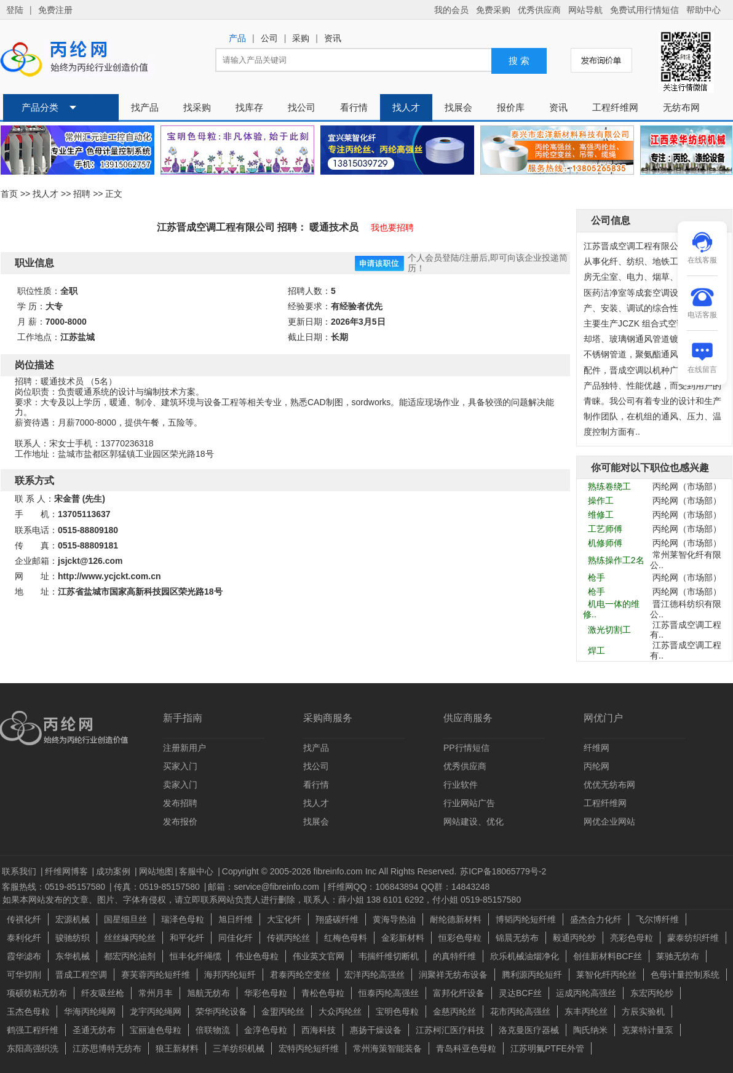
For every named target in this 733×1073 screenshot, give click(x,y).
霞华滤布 (24, 956)
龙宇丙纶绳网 (155, 1011)
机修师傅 (605, 543)
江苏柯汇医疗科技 (450, 1030)
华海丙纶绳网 (90, 1011)
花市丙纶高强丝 (520, 1011)
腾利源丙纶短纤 (532, 975)
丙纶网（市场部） (686, 486)
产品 (237, 38)
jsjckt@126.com (90, 561)
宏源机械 (72, 919)
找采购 (197, 108)
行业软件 (460, 785)
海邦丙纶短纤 (230, 975)
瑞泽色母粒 (182, 919)
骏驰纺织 (72, 938)
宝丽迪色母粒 (155, 1030)
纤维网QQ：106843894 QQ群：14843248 (409, 887)
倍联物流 (213, 1030)
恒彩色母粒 (459, 938)
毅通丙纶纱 (574, 938)
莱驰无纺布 (677, 956)
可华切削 (24, 975)
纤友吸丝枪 (102, 993)
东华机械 (72, 956)
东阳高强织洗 (32, 1048)
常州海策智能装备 (387, 1048)
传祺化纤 (24, 919)
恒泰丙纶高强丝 (389, 993)
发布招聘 (180, 803)
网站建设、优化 (473, 821)
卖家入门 (180, 785)
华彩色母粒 (265, 993)
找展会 (458, 108)
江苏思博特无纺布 (107, 1048)
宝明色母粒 (397, 1011)
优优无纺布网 (609, 785)
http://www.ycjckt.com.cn (109, 576)
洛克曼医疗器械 (529, 1030)
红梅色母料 (345, 938)
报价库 (511, 108)
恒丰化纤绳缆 (195, 956)
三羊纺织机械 (238, 1048)
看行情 (354, 108)
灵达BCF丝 (520, 993)
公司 (269, 38)
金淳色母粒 (265, 1030)
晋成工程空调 (81, 975)
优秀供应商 (539, 10)
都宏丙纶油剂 (130, 956)
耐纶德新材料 (455, 919)
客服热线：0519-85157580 (55, 887)
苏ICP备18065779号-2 (503, 871)
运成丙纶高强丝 (586, 993)
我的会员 (451, 10)
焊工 (596, 650)
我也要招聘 (392, 227)
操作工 (601, 500)
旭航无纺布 (208, 993)
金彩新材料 (402, 938)
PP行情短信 (466, 748)
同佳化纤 (235, 938)
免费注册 (55, 10)
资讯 (332, 38)
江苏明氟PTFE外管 (547, 1048)
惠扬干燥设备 (376, 1030)
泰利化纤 (24, 938)
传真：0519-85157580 (158, 887)
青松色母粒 (322, 993)
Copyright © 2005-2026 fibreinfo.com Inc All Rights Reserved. (339, 871)
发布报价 (180, 821)
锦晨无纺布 (517, 938)
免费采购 (493, 10)
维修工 (601, 515)
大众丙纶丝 (340, 1011)
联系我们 (20, 871)
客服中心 (197, 871)
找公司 (301, 108)
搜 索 (519, 61)
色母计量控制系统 (685, 975)
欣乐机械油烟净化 (524, 956)
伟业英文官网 (318, 956)
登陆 (14, 10)
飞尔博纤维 (657, 919)
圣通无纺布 (94, 1030)
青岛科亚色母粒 (466, 1048)
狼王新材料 (177, 1048)
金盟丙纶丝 (282, 1011)
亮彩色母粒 (631, 938)
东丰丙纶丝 (586, 1011)
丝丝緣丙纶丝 (130, 938)
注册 (470, 258)
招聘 (81, 194)
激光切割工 (609, 630)
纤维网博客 (67, 871)
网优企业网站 (609, 821)
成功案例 (114, 871)
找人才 (406, 108)
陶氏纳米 (590, 1030)
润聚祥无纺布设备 (453, 975)
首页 (9, 194)
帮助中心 (703, 10)
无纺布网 (681, 108)
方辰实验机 (643, 1011)
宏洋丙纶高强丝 (374, 975)
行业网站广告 (469, 803)
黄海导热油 (394, 919)
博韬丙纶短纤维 (526, 919)
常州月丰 (155, 993)
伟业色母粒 (257, 956)
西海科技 (318, 1030)
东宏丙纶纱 (651, 993)
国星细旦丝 (125, 919)
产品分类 (40, 108)
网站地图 (156, 871)
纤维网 (596, 748)
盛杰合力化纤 (596, 919)
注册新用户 (184, 748)
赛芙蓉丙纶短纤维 (155, 975)
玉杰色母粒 (28, 1011)
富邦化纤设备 (459, 993)
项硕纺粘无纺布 (37, 993)
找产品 (145, 108)
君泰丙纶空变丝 (300, 975)
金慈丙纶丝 (454, 1011)
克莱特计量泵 (647, 1030)
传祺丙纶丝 (288, 938)
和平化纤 (187, 938)
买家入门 (180, 766)
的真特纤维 (454, 956)
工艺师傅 (605, 529)
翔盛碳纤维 (337, 919)
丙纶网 (596, 766)
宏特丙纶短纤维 (309, 1048)
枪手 (596, 577)
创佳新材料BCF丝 (607, 956)
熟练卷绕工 (609, 486)
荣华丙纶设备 (221, 1011)
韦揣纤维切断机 (389, 956)
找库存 (249, 108)
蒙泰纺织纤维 (693, 938)
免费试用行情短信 (644, 10)
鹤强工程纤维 (32, 1030)
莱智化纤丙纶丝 (606, 975)
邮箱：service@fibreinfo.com (265, 887)
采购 (300, 38)
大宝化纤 (284, 919)
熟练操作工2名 (616, 560)
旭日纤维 (235, 919)
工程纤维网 (615, 108)
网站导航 (585, 10)
